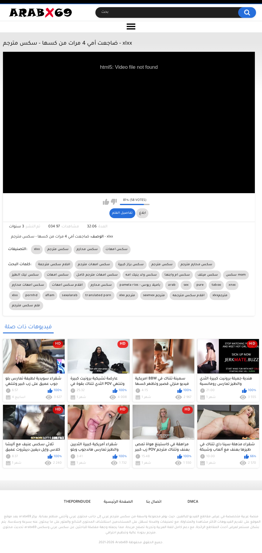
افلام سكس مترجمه (189, 295)
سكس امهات (117, 249)
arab (172, 285)
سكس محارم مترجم (197, 264)
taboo (216, 285)
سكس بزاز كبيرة (131, 264)
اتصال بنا (154, 502)
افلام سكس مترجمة (54, 264)
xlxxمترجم (220, 295)
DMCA (192, 502)
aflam (50, 295)
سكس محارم (87, 249)
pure (200, 285)
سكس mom (236, 275)
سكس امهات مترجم (94, 264)
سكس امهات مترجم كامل (97, 275)
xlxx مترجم (127, 295)
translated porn (98, 295)
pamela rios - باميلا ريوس (140, 285)
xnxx (232, 285)
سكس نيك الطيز (25, 275)
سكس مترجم (58, 249)
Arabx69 (121, 542)
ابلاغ (142, 213)
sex (186, 285)
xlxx (37, 249)
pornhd (31, 295)
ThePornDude (77, 502)
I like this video (106, 202)
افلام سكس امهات (67, 285)
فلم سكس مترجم (26, 305)
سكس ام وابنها (177, 275)
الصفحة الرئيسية (118, 502)
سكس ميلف (208, 275)
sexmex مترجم (154, 295)
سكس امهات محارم (28, 285)
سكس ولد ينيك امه (141, 275)
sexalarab (69, 295)
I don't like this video (114, 202)
